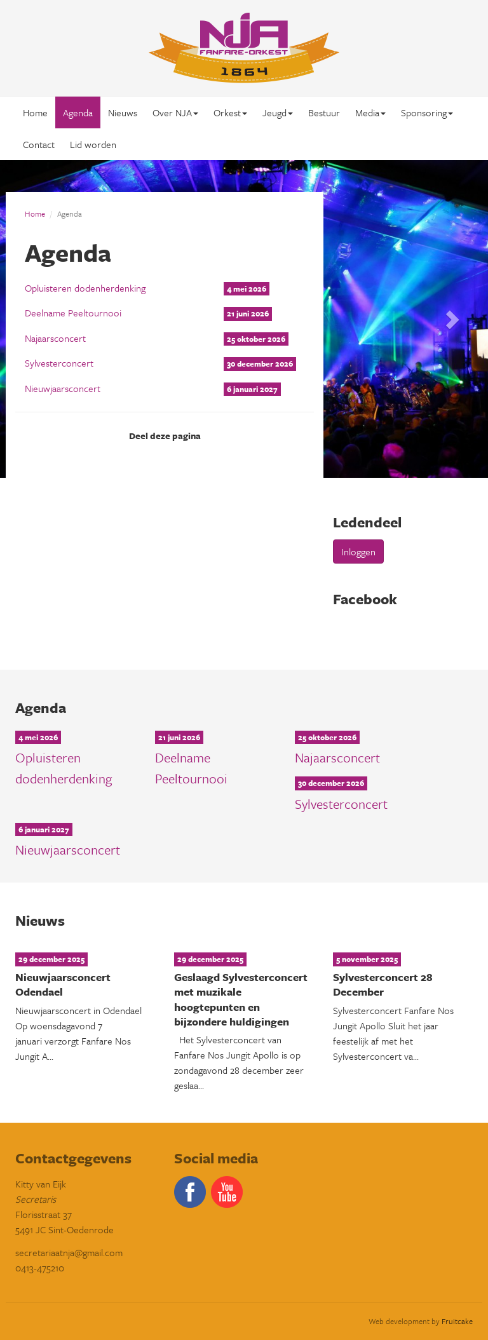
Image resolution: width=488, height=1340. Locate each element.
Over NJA (175, 112)
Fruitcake (457, 1321)
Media (370, 112)
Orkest (230, 112)
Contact (39, 144)
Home (35, 112)
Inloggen (358, 551)
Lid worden (93, 144)
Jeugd (277, 112)
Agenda (78, 112)
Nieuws (122, 112)
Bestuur (324, 112)
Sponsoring (427, 112)
